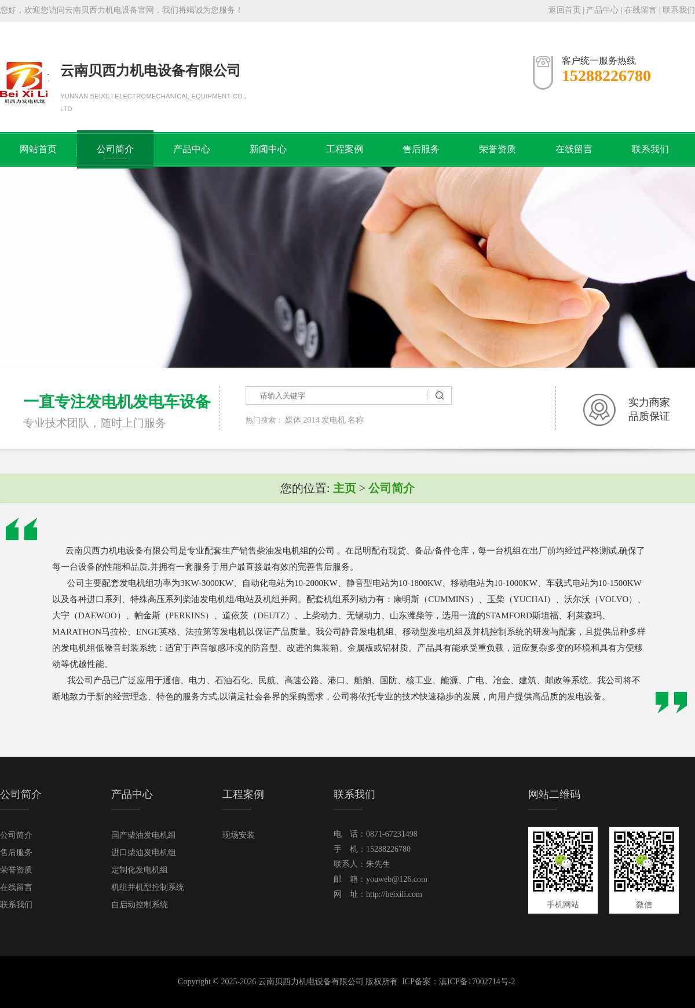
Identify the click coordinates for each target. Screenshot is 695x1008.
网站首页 (38, 149)
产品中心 (602, 10)
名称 (356, 420)
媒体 (293, 420)
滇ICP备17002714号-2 (477, 981)
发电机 (333, 420)
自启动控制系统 (139, 904)
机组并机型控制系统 (147, 887)
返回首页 (564, 10)
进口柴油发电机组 (143, 852)
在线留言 (640, 10)
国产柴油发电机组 (143, 835)
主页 (344, 488)
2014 (311, 420)
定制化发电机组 (139, 870)
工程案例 (344, 149)
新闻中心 (268, 149)
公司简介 (115, 149)
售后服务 (421, 149)
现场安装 (238, 835)
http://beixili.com (394, 894)
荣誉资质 (497, 149)
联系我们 (679, 10)
